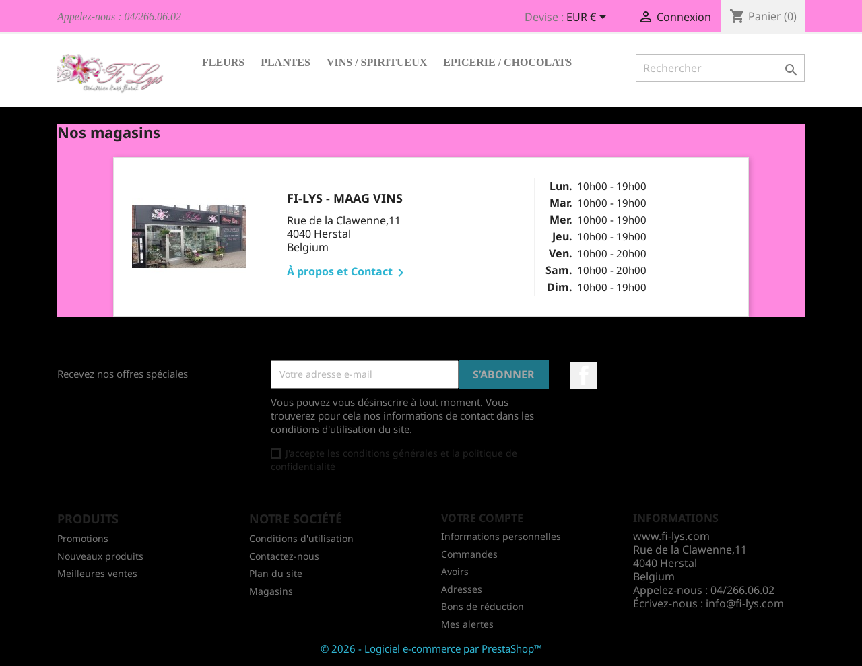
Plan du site (275, 573)
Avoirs (455, 571)
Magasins (271, 591)
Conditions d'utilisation (301, 538)
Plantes (285, 62)
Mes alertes (467, 624)
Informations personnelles (501, 536)
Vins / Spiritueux (377, 62)
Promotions (82, 538)
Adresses (461, 588)
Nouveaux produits (100, 556)
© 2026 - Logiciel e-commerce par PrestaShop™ (431, 648)
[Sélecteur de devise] (588, 18)
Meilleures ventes (97, 573)
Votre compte (482, 517)
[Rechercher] (720, 68)
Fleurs (223, 62)
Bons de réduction (482, 606)
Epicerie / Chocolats (507, 62)
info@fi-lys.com (745, 603)
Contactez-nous (284, 556)
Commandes (469, 553)
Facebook (583, 375)
